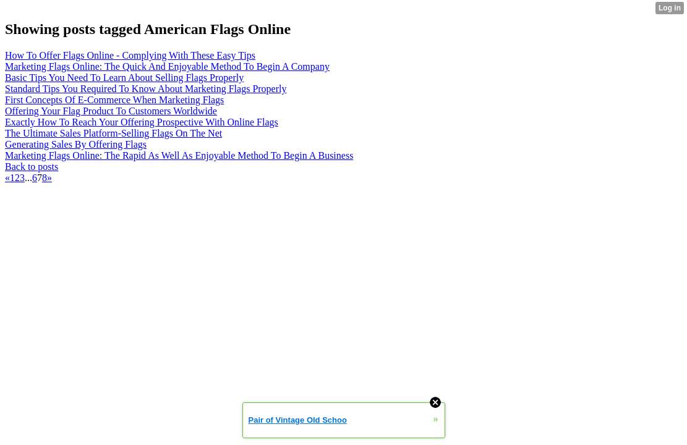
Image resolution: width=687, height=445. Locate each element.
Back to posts (31, 166)
